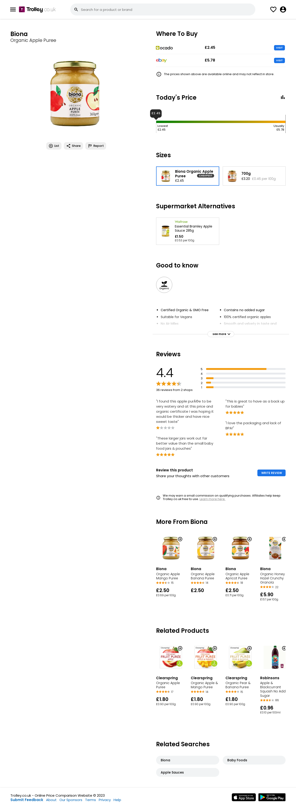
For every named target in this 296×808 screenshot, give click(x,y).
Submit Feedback (26, 799)
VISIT (279, 47)
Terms (90, 799)
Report (96, 146)
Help (117, 799)
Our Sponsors (70, 799)
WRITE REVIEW (271, 473)
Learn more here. (212, 499)
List (54, 146)
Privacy (105, 799)
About (51, 799)
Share (73, 146)
